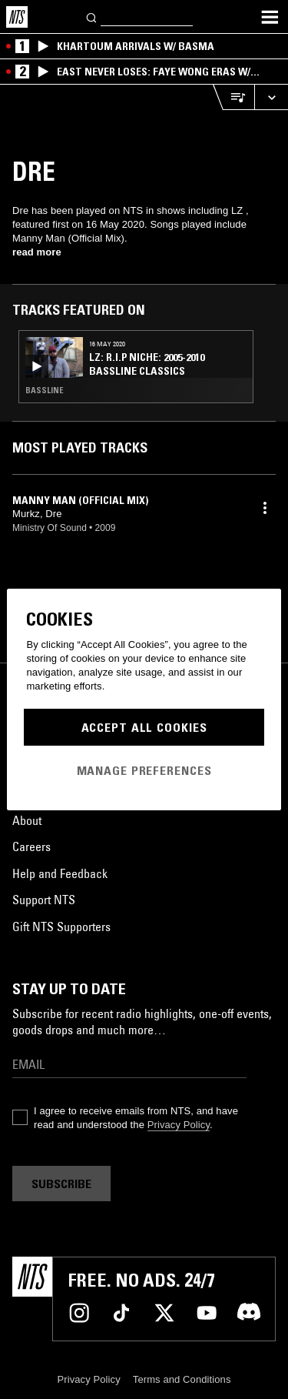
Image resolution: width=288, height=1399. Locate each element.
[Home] (17, 17)
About (26, 820)
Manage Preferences (144, 770)
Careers (31, 846)
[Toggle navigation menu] (269, 17)
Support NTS (43, 899)
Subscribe (61, 1183)
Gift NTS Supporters (61, 926)
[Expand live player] (271, 97)
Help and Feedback (60, 873)
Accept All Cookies (144, 727)
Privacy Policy (178, 1124)
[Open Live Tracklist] (233, 97)
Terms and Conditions (182, 1379)
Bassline (44, 390)
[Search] (92, 16)
